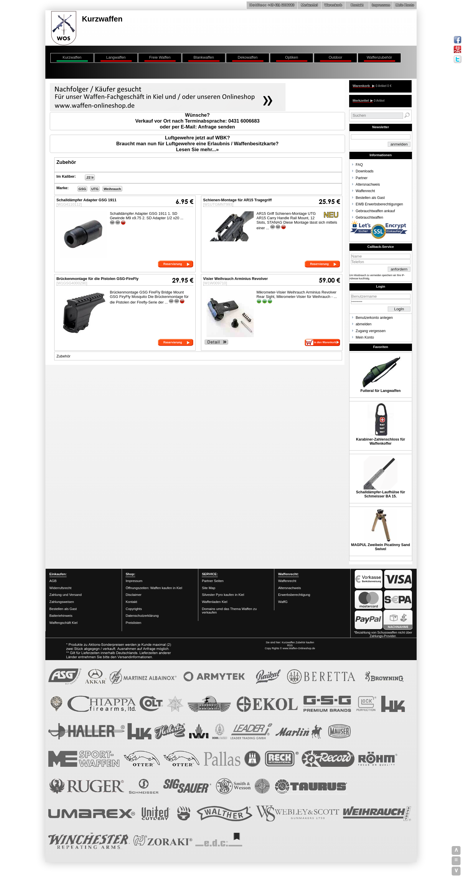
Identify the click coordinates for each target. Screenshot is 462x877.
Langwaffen (116, 57)
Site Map (208, 588)
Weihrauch (112, 189)
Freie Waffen (160, 57)
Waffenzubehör (379, 57)
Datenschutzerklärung (142, 615)
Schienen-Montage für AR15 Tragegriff (237, 200)
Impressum (381, 5)
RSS (290, 645)
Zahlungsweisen (62, 602)
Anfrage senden (216, 127)
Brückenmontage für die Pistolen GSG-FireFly (97, 278)
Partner (361, 178)
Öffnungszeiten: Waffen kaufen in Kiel (154, 588)
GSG (82, 189)
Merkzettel (309, 5)
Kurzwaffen (72, 57)
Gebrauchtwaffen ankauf (375, 211)
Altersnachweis (368, 184)
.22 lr (90, 177)
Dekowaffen (248, 57)
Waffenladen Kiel (214, 602)
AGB (53, 581)
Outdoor (335, 57)
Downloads (365, 171)
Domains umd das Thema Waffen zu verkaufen (229, 610)
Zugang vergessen (371, 331)
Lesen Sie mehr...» (197, 149)
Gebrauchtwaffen (369, 217)
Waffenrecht (365, 191)
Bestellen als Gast (370, 198)
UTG (94, 189)
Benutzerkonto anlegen (374, 318)
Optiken (291, 57)
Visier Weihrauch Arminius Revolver (235, 278)
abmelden (364, 324)
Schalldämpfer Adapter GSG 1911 (86, 200)
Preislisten (133, 622)
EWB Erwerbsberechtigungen (379, 204)
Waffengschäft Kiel (63, 622)
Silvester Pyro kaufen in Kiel (223, 594)
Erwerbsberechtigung (294, 594)
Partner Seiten (213, 581)
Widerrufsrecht (61, 588)
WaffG (283, 602)
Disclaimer (133, 594)
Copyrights (134, 609)
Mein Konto (405, 5)
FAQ (359, 165)
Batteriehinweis (61, 615)
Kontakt (357, 5)
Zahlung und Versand (66, 594)
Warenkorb (333, 5)
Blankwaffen (204, 57)
